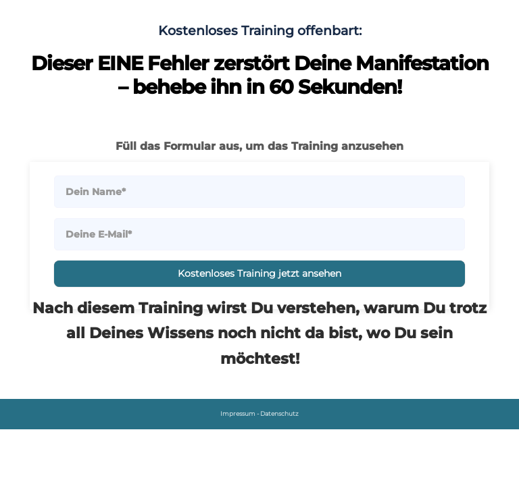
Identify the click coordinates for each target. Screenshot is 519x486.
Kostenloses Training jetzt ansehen (259, 273)
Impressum (237, 413)
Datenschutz (279, 413)
